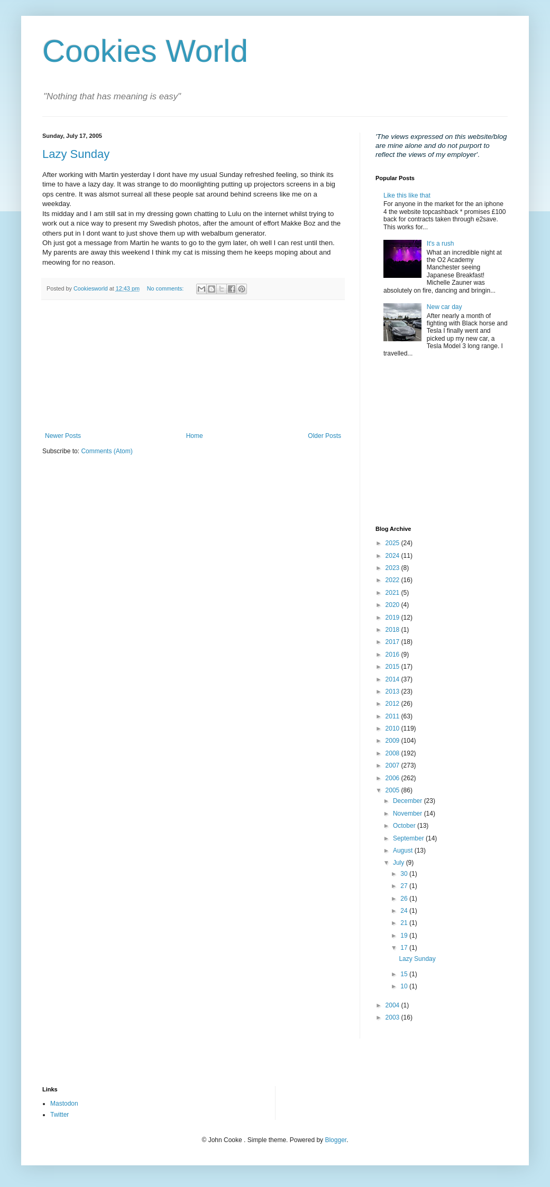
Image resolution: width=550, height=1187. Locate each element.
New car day (444, 307)
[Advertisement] (193, 366)
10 (404, 986)
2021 (393, 592)
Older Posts (324, 436)
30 (404, 873)
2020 (393, 605)
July (399, 862)
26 (404, 898)
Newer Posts (63, 436)
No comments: (166, 288)
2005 (393, 790)
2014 (393, 679)
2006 (393, 778)
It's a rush (440, 243)
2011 (393, 716)
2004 (393, 1005)
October (405, 825)
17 (404, 947)
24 (404, 910)
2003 (393, 1017)
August (404, 850)
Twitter (59, 1114)
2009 (393, 740)
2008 (393, 753)
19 (404, 935)
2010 (393, 728)
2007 (393, 765)
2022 (393, 580)
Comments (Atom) (106, 451)
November (408, 813)
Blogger (335, 1140)
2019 (393, 617)
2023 (393, 568)
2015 (393, 666)
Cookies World (145, 51)
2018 (393, 629)
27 (404, 886)
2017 (393, 642)
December (408, 801)
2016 (393, 654)
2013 (393, 691)
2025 (393, 543)
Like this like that (406, 195)
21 (404, 923)
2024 (393, 555)
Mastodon (64, 1103)
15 (404, 974)
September (409, 838)
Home (194, 436)
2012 (393, 703)
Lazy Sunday (75, 154)
